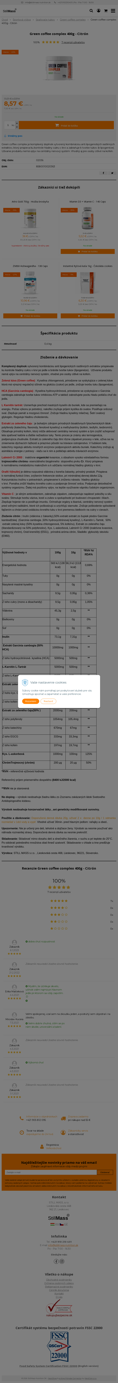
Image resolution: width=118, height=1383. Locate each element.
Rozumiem (30, 701)
